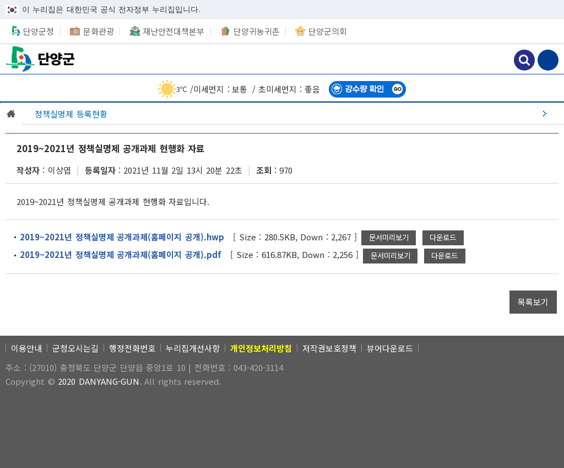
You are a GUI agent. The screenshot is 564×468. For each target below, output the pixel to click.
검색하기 (524, 60)
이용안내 (26, 348)
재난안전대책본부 (173, 31)
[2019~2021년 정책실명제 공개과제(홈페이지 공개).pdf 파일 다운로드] (444, 256)
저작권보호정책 (329, 348)
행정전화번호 (132, 348)
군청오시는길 (75, 348)
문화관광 (98, 31)
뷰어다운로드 (390, 348)
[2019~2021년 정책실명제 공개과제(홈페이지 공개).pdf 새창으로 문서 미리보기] (390, 256)
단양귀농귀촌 (257, 31)
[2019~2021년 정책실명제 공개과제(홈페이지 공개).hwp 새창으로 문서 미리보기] (388, 237)
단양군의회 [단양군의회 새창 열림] (327, 31)
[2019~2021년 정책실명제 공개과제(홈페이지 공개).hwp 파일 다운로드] (443, 237)
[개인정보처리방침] (261, 348)
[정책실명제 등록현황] (293, 114)
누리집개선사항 (193, 348)
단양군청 (41, 59)
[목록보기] (533, 302)
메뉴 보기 (548, 60)
